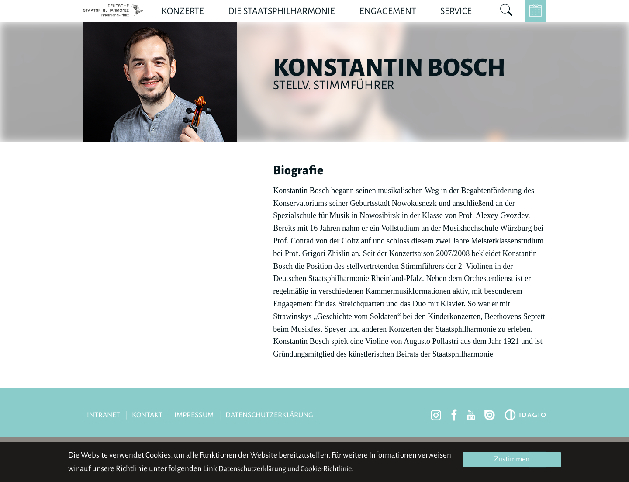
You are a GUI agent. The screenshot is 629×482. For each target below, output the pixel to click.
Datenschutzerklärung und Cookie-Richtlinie (285, 469)
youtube (471, 415)
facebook (454, 415)
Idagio (525, 415)
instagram (436, 415)
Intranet (103, 415)
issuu (489, 415)
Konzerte (183, 11)
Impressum (194, 415)
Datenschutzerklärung (269, 415)
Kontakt (147, 415)
